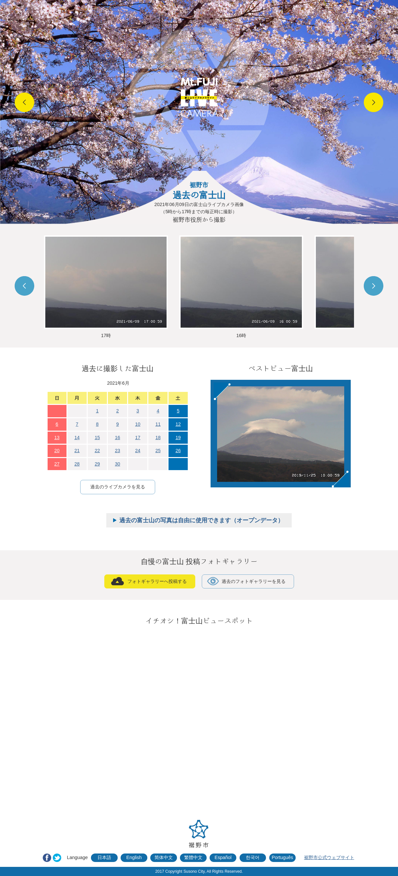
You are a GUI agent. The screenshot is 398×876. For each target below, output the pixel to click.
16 (117, 437)
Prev (24, 102)
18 (158, 437)
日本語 (104, 857)
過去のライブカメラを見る (117, 486)
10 (137, 424)
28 (77, 464)
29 (97, 464)
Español (222, 857)
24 (137, 450)
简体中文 (164, 857)
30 (117, 464)
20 (57, 450)
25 (158, 450)
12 (178, 424)
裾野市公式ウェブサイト (329, 857)
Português (282, 857)
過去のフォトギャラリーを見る (254, 581)
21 (77, 450)
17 (137, 437)
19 (178, 437)
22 (97, 450)
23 (117, 450)
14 (77, 437)
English (134, 857)
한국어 (252, 857)
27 (57, 464)
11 (158, 424)
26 (178, 450)
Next (373, 102)
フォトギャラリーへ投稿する (157, 581)
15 (97, 437)
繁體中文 (193, 857)
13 (57, 437)
